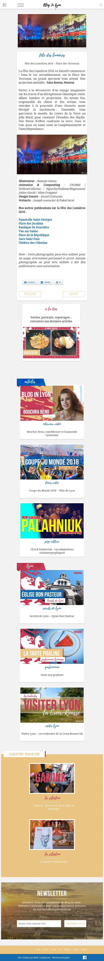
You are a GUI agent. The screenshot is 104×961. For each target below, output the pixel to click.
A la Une (53, 950)
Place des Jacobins (31, 223)
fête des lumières (52, 55)
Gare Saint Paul (29, 239)
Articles (46, 950)
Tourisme (83, 950)
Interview (67, 950)
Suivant (73, 294)
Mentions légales (61, 957)
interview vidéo (52, 424)
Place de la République (34, 235)
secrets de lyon (52, 608)
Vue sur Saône (28, 231)
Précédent (30, 294)
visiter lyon (52, 726)
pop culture (52, 541)
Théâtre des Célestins (33, 243)
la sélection (52, 798)
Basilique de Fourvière (34, 227)
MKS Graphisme (42, 957)
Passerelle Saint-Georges (35, 220)
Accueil (38, 950)
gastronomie (52, 667)
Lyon (60, 950)
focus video (52, 483)
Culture (75, 950)
